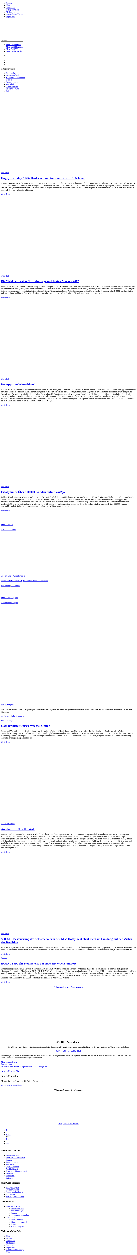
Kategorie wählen (8, 69)
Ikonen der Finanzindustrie (17, 1171)
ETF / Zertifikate (7, 824)
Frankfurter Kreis (13, 1206)
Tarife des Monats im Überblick (68, 1051)
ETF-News (10, 1194)
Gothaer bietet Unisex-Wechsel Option (25, 725)
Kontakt (9, 1238)
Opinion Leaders (12, 73)
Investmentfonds (12, 75)
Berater (9, 80)
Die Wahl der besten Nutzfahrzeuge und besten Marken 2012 (40, 281)
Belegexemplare (12, 10)
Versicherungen (12, 82)
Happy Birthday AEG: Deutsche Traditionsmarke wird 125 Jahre (43, 178)
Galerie (9, 91)
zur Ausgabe (6, 716)
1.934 (8, 1139)
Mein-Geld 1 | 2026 (7, 705)
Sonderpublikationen (14, 1192)
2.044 (8, 1143)
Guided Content (12, 1190)
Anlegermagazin (12, 1187)
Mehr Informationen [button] (9, 1062)
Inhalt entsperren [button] (7, 1064)
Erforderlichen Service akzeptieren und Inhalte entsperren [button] (24, 1066)
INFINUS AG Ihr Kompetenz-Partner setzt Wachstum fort (38, 963)
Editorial (9, 1178)
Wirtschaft (10, 84)
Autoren (9, 1245)
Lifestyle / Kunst (13, 89)
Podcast (9, 3)
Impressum (10, 16)
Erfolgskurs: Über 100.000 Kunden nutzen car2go (33, 492)
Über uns (9, 5)
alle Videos (15, 586)
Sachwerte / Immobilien (15, 77)
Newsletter (10, 7)
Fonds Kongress (17, 1226)
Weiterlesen (5, 194)
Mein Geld (14, 47)
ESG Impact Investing (15, 1196)
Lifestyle (9, 1173)
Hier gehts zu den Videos (68, 1123)
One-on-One (6, 576)
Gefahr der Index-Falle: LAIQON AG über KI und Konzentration (24, 581)
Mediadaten (11, 12)
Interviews (10, 1176)
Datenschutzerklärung (15, 14)
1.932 (8, 1134)
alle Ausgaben (18, 716)
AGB (8, 1252)
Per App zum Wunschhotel (18, 384)
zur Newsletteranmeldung (11, 1085)
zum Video (5, 586)
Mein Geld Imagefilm (10, 1071)
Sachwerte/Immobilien (20, 1215)
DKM (13, 1224)
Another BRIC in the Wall (18, 829)
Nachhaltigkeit (12, 86)
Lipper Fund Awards (19, 1222)
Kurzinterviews (19, 576)
